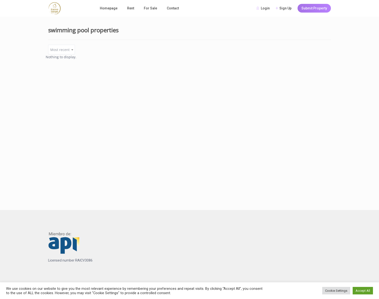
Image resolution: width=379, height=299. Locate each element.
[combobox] (61, 49)
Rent (130, 8)
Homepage (108, 8)
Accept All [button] (363, 290)
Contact (173, 8)
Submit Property (314, 8)
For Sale (150, 8)
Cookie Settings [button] (336, 290)
